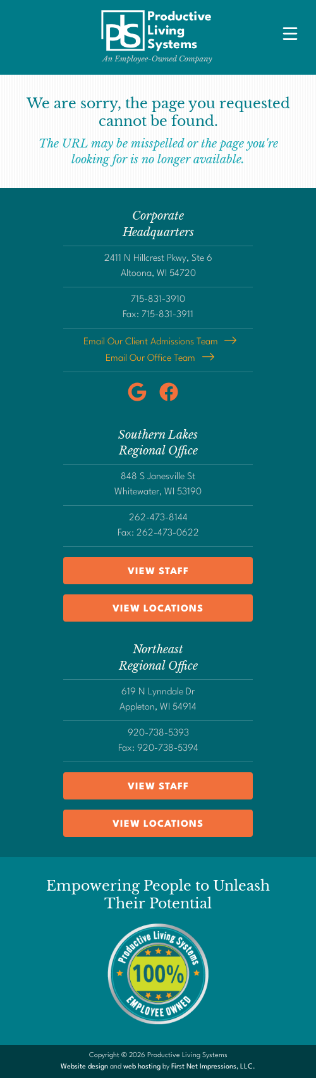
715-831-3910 (158, 299)
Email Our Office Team (150, 358)
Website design (84, 1066)
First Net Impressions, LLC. (213, 1066)
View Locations (158, 609)
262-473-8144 (158, 518)
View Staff (158, 572)
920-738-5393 (158, 733)
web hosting (142, 1066)
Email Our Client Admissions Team (150, 342)
